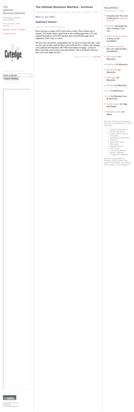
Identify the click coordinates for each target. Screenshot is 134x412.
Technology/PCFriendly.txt (54, 27)
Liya (108, 96)
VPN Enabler (112, 57)
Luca (108, 91)
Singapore (87, 12)
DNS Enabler (112, 70)
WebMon (110, 85)
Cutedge (21, 30)
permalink (97, 57)
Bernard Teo (11, 34)
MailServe (110, 64)
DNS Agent (111, 78)
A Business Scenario (115, 46)
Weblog (6, 30)
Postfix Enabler (113, 104)
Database (55, 12)
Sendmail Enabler (114, 112)
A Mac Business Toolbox (117, 36)
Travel (95, 12)
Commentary (76, 12)
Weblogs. (110, 26)
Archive (14, 30)
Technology (65, 12)
